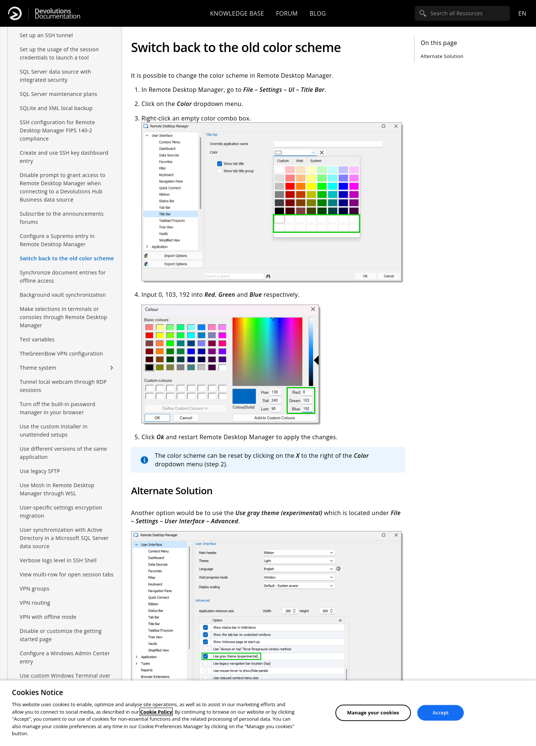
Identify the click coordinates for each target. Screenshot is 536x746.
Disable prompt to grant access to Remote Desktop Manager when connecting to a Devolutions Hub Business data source (62, 180)
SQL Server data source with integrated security (55, 68)
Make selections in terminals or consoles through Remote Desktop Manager (63, 309)
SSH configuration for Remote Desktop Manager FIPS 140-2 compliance (57, 123)
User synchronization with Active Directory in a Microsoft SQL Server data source (64, 530)
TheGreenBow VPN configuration (61, 346)
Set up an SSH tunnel (46, 27)
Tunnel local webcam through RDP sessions (63, 378)
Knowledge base (237, 13)
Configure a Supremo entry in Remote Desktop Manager (57, 232)
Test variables (37, 331)
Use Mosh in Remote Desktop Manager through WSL (57, 481)
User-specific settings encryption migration (61, 504)
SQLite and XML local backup (56, 100)
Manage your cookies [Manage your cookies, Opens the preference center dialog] (373, 712)
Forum (286, 13)
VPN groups (35, 581)
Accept (441, 712)
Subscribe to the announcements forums (61, 210)
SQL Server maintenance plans (58, 86)
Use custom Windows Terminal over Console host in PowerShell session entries (65, 676)
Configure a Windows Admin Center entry (65, 649)
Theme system (38, 360)
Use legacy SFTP (40, 463)
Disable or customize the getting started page (61, 627)
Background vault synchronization (63, 287)
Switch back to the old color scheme (67, 250)
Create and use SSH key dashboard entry (64, 149)
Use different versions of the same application (63, 445)
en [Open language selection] (522, 13)
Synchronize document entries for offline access (63, 269)
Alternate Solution (442, 56)
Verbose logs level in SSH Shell (58, 552)
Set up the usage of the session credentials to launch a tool (59, 46)
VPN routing (35, 595)
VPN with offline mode (48, 609)
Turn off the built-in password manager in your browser (57, 400)
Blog (318, 13)
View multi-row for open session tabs (67, 566)
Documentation (57, 13)
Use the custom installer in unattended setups (53, 423)
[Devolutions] (14, 13)
